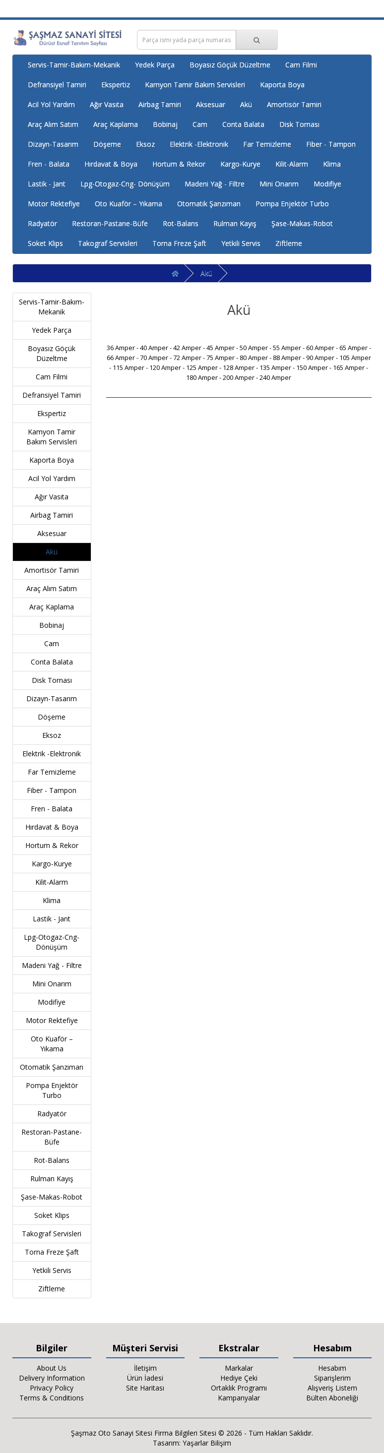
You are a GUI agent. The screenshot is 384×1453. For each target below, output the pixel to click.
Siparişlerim (332, 1378)
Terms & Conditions (51, 1397)
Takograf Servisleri (107, 243)
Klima (332, 164)
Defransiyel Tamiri (57, 84)
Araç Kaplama (115, 124)
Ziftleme (288, 243)
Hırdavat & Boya (110, 164)
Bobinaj (165, 124)
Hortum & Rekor (178, 164)
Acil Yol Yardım (51, 104)
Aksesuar (210, 104)
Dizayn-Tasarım (53, 144)
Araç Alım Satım (53, 124)
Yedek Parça (155, 64)
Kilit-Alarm (291, 164)
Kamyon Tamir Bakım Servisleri (195, 84)
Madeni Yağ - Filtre (215, 183)
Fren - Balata (48, 164)
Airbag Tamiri (159, 104)
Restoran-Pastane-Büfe (110, 223)
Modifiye (327, 183)
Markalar (239, 1368)
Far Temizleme (267, 144)
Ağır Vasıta (107, 104)
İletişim (145, 1368)
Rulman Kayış (234, 223)
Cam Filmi (301, 64)
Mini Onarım (279, 183)
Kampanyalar (239, 1397)
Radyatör (42, 223)
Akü (246, 104)
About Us (51, 1368)
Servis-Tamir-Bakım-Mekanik (74, 64)
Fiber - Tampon (331, 144)
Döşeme (107, 144)
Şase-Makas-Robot (302, 223)
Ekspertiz (115, 84)
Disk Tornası (299, 124)
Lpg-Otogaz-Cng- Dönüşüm (125, 183)
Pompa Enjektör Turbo (292, 203)
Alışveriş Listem (332, 1387)
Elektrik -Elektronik (199, 144)
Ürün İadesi (145, 1378)
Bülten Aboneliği (332, 1397)
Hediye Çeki (238, 1378)
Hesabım (332, 1368)
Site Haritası (145, 1387)
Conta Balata (243, 124)
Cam (199, 124)
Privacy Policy (51, 1387)
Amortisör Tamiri (294, 104)
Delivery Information (52, 1378)
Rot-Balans (180, 223)
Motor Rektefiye (54, 203)
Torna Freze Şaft (179, 243)
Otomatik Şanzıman (209, 203)
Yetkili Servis (240, 243)
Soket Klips (45, 243)
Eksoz (145, 144)
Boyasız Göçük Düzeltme (230, 64)
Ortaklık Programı (239, 1387)
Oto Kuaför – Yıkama (128, 203)
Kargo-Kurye (240, 164)
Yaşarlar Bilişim (207, 1443)
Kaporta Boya (282, 84)
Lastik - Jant (46, 183)
